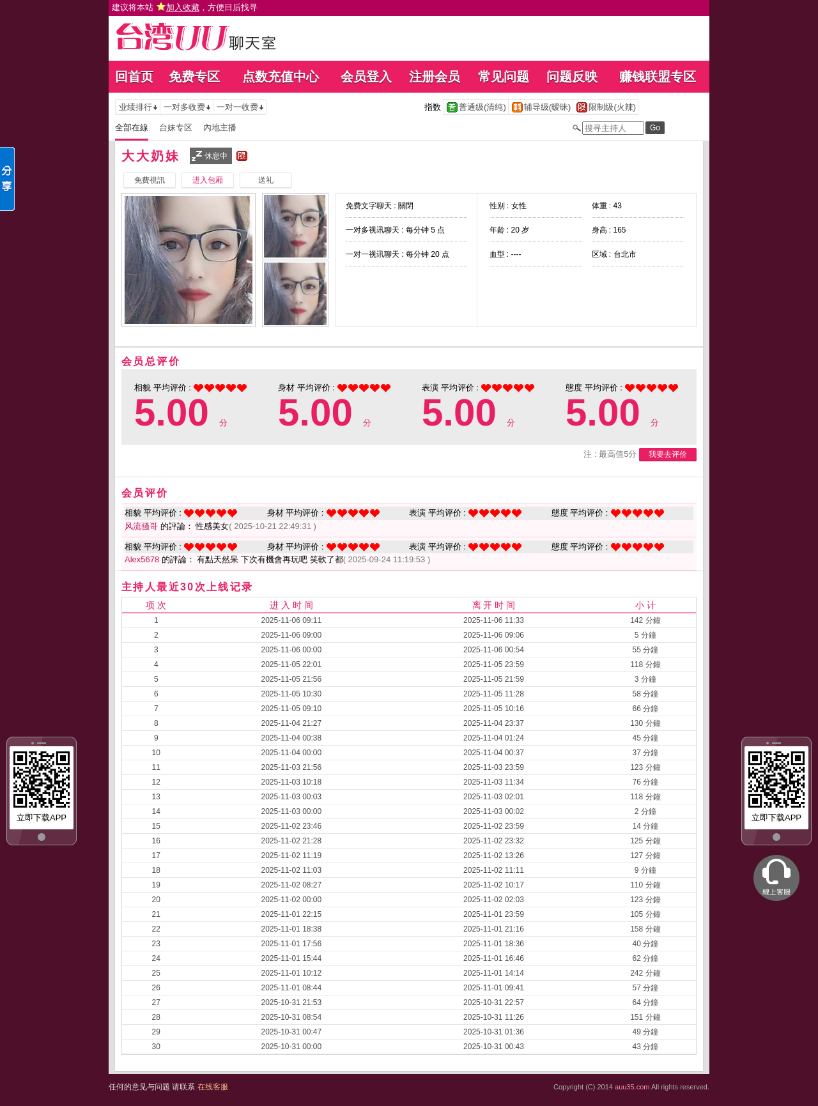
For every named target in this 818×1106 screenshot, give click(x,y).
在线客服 (212, 1086)
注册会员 (434, 77)
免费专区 (194, 77)
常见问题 (503, 77)
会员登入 (366, 77)
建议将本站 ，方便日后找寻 (185, 7)
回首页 (134, 77)
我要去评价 (668, 454)
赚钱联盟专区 (657, 77)
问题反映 (572, 77)
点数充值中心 (280, 77)
